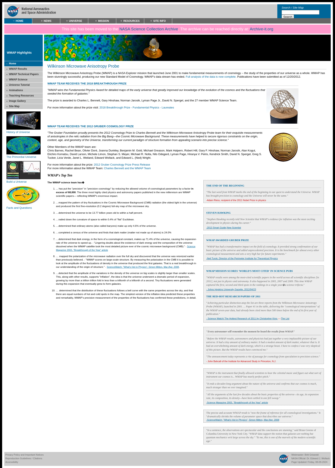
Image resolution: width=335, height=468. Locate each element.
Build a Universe (16, 181)
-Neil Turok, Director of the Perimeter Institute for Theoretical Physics (242, 258)
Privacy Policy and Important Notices (24, 454)
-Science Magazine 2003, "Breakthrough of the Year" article (237, 402)
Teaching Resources (21, 95)
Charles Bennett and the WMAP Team (127, 168)
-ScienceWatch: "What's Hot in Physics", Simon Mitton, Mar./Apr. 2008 (242, 420)
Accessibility (11, 462)
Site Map (298, 7)
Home (12, 63)
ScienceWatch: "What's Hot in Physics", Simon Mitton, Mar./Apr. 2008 (143, 267)
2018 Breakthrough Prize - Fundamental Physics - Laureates (137, 107)
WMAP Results (18, 68)
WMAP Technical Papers (24, 74)
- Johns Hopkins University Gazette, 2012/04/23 (231, 289)
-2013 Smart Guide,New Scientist (223, 227)
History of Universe (18, 132)
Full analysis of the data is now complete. (211, 76)
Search (286, 7)
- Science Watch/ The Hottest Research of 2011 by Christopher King (242, 318)
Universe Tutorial (19, 84)
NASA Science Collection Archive (148, 29)
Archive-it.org (261, 29)
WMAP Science (18, 79)
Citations (37, 458)
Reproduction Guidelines (18, 458)
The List (285, 318)
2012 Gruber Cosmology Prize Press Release (122, 164)
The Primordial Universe (21, 156)
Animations (16, 90)
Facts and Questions (19, 207)
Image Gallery (17, 100)
